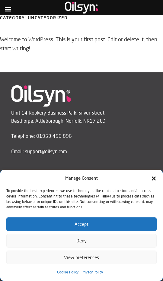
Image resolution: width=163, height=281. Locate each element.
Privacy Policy (92, 272)
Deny (81, 241)
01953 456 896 (54, 136)
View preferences (81, 257)
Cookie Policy (67, 272)
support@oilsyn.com (46, 151)
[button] (154, 178)
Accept (81, 224)
